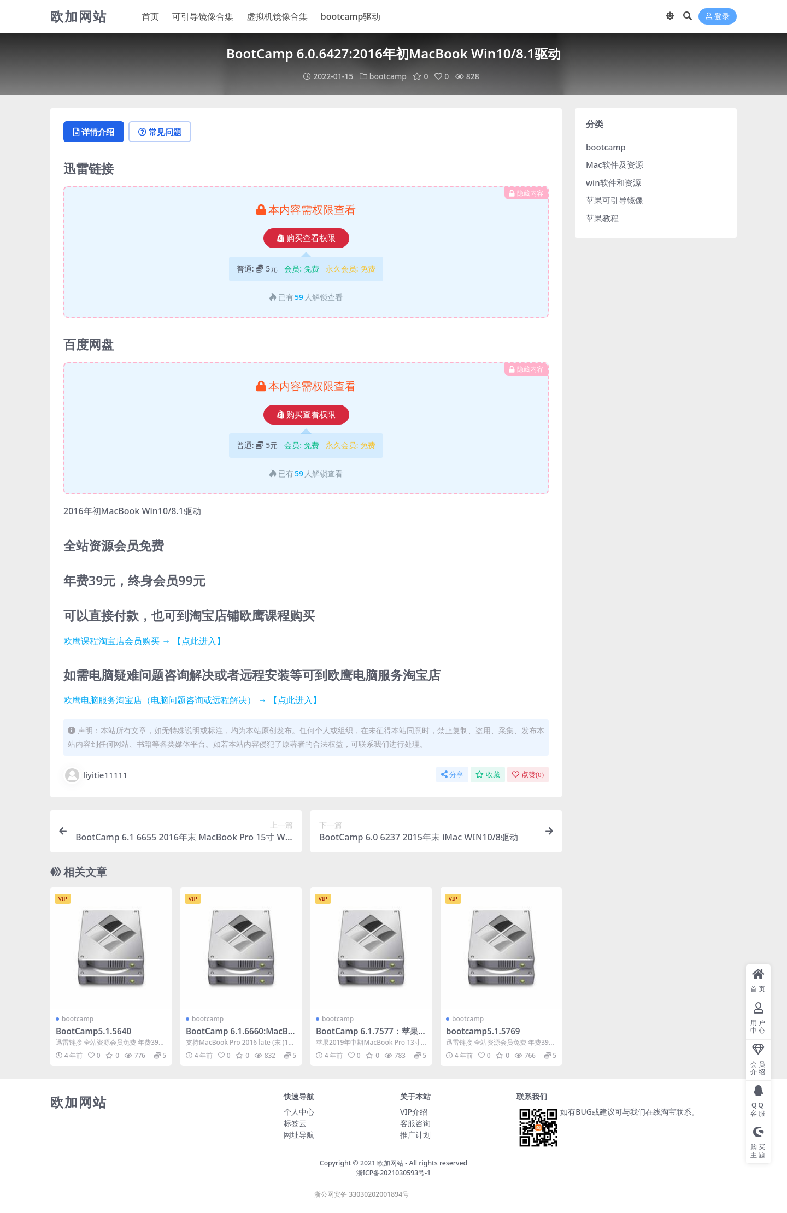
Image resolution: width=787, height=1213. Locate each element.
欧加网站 (390, 1163)
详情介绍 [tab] (93, 131)
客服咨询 (415, 1123)
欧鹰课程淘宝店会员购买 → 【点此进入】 (144, 641)
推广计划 (415, 1134)
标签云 (295, 1123)
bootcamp (388, 76)
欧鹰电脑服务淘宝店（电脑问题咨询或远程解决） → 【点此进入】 (192, 700)
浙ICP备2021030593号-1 (393, 1172)
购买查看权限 (306, 238)
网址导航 (299, 1134)
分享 (452, 774)
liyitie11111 (95, 775)
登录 (718, 17)
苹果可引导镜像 (614, 200)
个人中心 (299, 1111)
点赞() (528, 774)
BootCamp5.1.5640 (93, 1031)
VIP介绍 (413, 1111)
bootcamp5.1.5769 (483, 1031)
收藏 (487, 774)
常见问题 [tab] (159, 131)
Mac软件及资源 (614, 164)
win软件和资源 (613, 182)
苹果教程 (602, 218)
